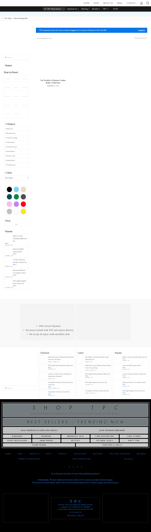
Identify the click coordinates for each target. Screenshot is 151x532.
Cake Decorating (11, 138)
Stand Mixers (10, 160)
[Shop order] (43, 38)
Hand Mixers (10, 151)
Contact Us (141, 30)
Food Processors (11, 147)
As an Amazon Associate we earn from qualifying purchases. (75, 473)
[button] (147, 3)
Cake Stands (9, 142)
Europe (73, 30)
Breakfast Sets (10, 133)
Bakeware (9, 129)
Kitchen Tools (10, 156)
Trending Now (10, 165)
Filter (16, 224)
